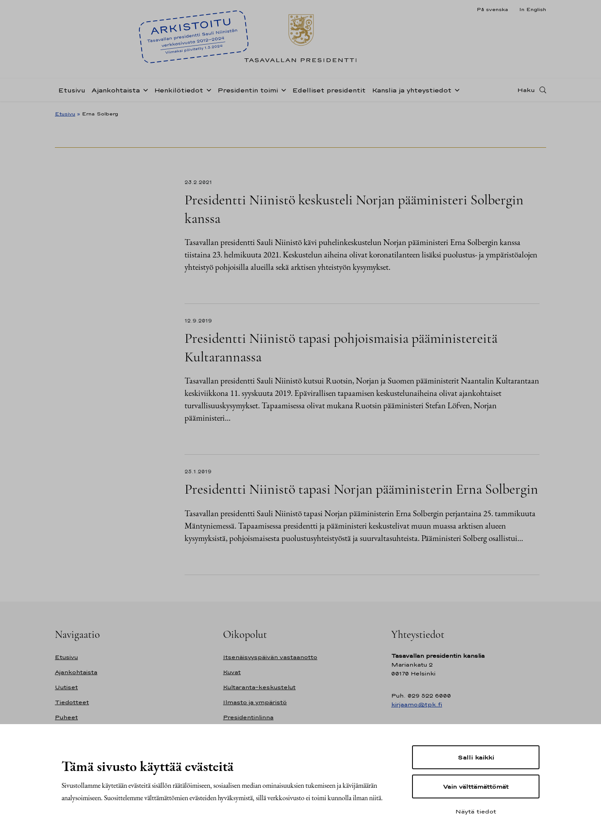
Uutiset (66, 687)
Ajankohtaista (116, 90)
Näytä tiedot (475, 811)
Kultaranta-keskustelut (259, 687)
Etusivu (71, 90)
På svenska (492, 9)
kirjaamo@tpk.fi (416, 704)
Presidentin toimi (247, 90)
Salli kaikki (476, 757)
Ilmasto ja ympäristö (255, 702)
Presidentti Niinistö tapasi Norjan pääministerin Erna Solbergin (361, 489)
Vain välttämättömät (476, 786)
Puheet (66, 717)
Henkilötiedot (178, 90)
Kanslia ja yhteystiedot (411, 90)
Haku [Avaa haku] (526, 90)
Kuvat (232, 672)
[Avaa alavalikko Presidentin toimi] (282, 89)
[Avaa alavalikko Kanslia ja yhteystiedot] (455, 89)
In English (532, 9)
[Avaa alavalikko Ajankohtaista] (144, 89)
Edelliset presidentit (329, 90)
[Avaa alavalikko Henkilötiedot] (207, 89)
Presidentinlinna (248, 717)
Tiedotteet (72, 702)
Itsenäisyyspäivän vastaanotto (270, 657)
